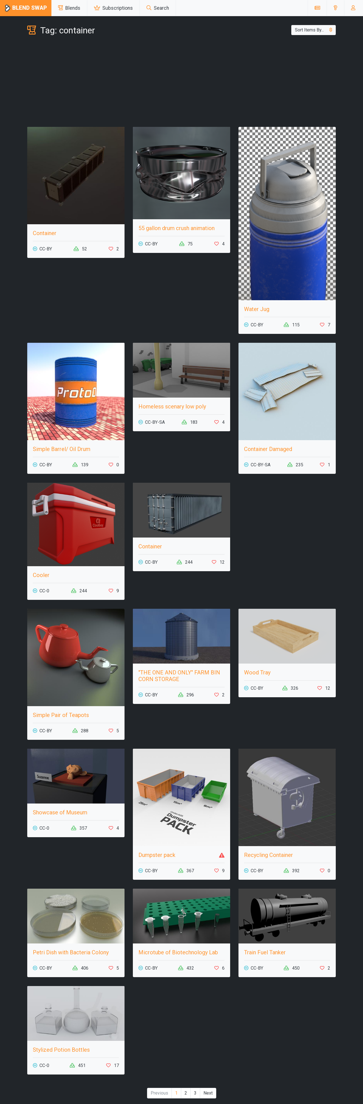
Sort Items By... (313, 30)
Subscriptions (113, 8)
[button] (335, 8)
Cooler (41, 575)
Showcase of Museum (60, 812)
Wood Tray (257, 672)
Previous (159, 1093)
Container (44, 233)
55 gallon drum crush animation (176, 228)
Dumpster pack (156, 855)
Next (208, 1093)
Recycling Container (268, 855)
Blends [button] (69, 8)
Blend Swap (25, 8)
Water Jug (256, 309)
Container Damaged (268, 449)
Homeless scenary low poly (172, 406)
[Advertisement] (181, 82)
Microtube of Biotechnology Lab (178, 952)
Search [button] (157, 8)
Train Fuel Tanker (265, 952)
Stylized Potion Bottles (61, 1049)
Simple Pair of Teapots (61, 715)
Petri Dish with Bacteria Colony (71, 952)
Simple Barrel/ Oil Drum (61, 449)
